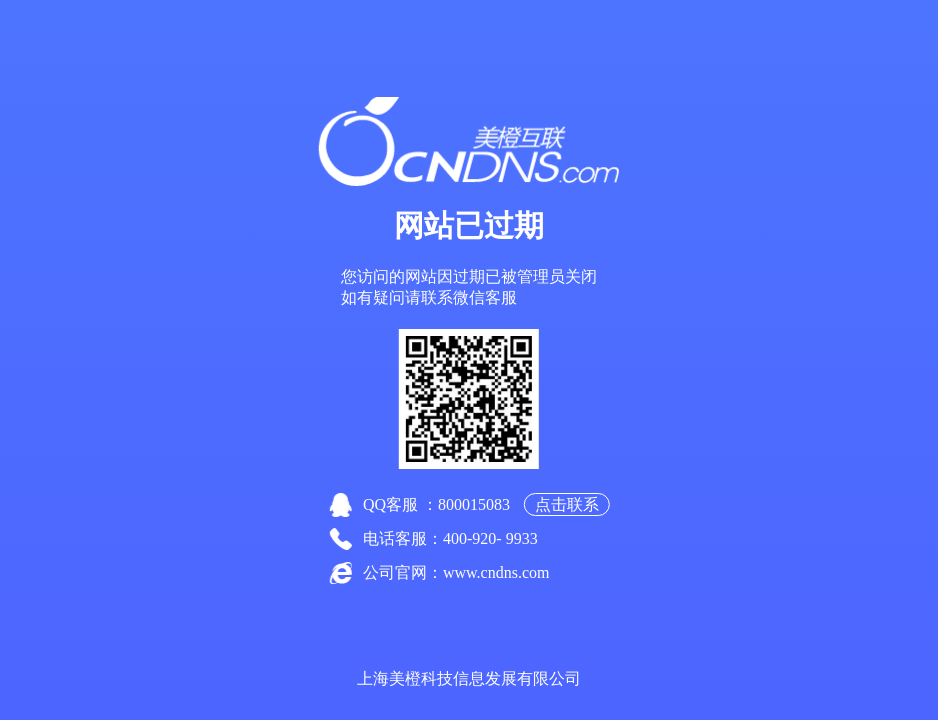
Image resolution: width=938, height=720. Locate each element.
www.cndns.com (496, 572)
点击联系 (567, 504)
